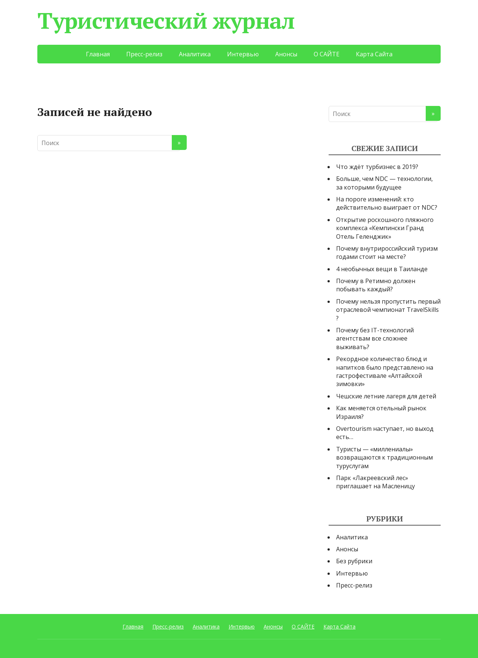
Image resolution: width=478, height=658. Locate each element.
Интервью (243, 54)
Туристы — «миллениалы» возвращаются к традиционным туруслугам (384, 457)
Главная (98, 54)
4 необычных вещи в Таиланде (382, 269)
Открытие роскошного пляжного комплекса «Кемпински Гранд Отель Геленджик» (385, 228)
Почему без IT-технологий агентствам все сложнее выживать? (375, 338)
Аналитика (195, 54)
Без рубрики (354, 561)
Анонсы (286, 54)
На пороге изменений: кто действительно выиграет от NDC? (386, 203)
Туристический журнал (166, 20)
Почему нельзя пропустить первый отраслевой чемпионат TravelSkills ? (388, 309)
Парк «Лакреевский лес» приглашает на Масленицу (375, 482)
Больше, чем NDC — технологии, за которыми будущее (384, 183)
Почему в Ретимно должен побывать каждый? (375, 285)
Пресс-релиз (144, 54)
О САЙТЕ (326, 54)
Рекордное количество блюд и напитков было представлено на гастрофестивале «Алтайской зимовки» (384, 371)
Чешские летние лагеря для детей (386, 396)
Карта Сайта (374, 54)
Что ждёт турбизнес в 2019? (377, 167)
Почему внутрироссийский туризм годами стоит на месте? (387, 252)
